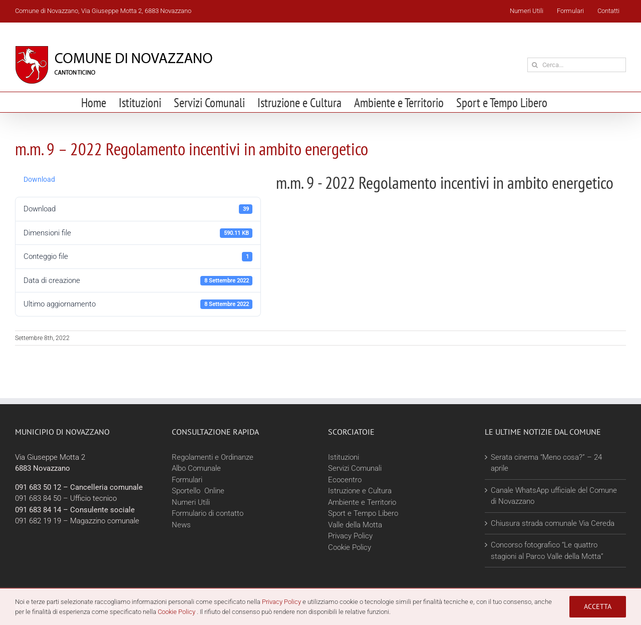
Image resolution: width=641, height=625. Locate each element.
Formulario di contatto (207, 513)
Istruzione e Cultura (360, 490)
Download (39, 179)
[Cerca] (534, 65)
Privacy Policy (350, 535)
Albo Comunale (196, 468)
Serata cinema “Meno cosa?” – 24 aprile (546, 463)
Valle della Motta (355, 524)
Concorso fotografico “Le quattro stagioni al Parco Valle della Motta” (547, 550)
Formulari (187, 479)
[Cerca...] (576, 65)
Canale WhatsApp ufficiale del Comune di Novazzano (554, 496)
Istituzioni (343, 457)
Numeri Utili (191, 502)
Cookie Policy (349, 547)
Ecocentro (346, 479)
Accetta (597, 606)
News (181, 524)
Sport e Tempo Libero (363, 513)
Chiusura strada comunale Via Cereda (552, 523)
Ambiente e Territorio (362, 502)
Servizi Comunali (355, 468)
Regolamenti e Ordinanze (212, 457)
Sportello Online (198, 490)
